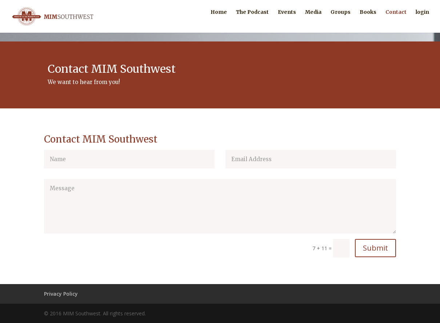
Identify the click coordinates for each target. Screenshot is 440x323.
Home (219, 21)
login (422, 21)
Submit (375, 248)
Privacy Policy (61, 293)
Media (313, 21)
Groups (341, 21)
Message (220, 206)
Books (368, 21)
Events (287, 21)
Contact (396, 21)
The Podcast (252, 21)
